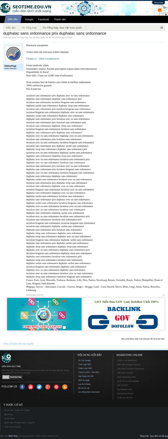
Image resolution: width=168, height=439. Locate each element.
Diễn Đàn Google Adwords (128, 365)
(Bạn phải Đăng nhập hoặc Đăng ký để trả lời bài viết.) (143, 339)
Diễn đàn (13, 19)
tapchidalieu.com (124, 389)
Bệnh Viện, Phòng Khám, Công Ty (19, 423)
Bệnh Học (8, 414)
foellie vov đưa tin (125, 398)
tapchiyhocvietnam (125, 393)
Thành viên (60, 19)
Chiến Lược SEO (85, 368)
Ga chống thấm (84, 392)
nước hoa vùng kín (12, 427)
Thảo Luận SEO (84, 364)
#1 (164, 295)
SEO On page (84, 380)
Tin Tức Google (84, 360)
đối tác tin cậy (83, 388)
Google (29, 19)
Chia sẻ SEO (10, 343)
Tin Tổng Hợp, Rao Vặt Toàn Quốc (31, 37)
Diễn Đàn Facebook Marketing (130, 369)
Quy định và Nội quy (159, 436)
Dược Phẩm (9, 418)
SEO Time (13, 436)
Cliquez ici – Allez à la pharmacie (42, 58)
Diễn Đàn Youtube (125, 373)
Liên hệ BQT (122, 385)
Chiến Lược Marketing (127, 360)
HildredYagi (59, 37)
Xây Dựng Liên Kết (86, 376)
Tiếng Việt (144, 436)
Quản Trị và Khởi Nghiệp (128, 381)
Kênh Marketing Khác (126, 377)
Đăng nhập (158, 2)
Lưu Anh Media (84, 384)
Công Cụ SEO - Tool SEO (88, 372)
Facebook (43, 19)
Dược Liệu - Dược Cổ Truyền (17, 410)
